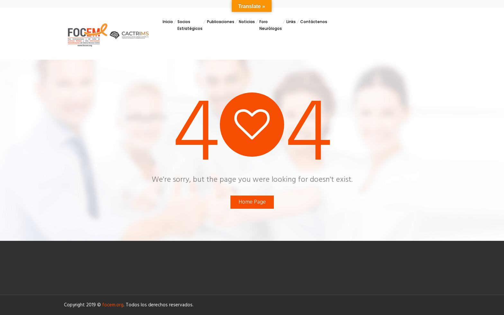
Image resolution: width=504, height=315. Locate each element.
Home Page (252, 202)
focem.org (112, 305)
